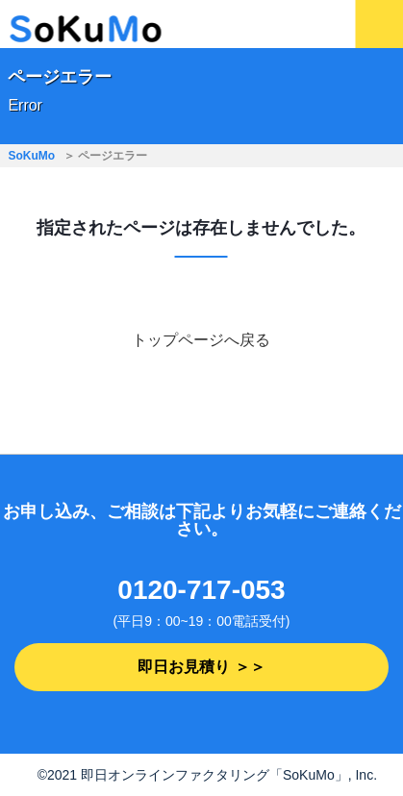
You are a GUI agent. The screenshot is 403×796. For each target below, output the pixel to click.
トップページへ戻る (201, 340)
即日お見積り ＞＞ (201, 667)
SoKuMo (31, 156)
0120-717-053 (201, 590)
